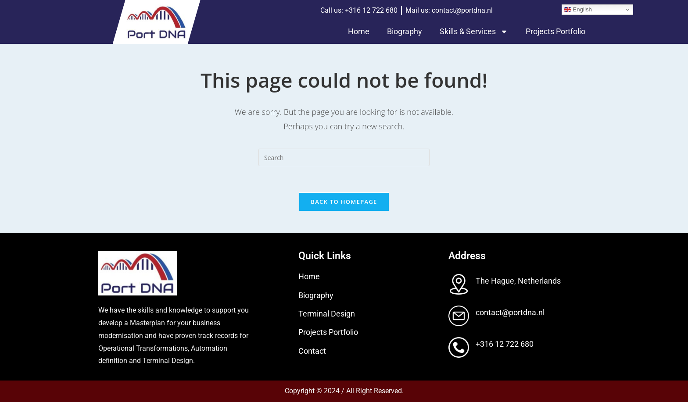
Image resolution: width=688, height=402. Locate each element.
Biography (404, 31)
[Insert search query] (344, 157)
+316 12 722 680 (505, 344)
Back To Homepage (344, 202)
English (578, 9)
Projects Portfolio (555, 31)
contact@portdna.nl (510, 312)
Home (358, 31)
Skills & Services (474, 31)
